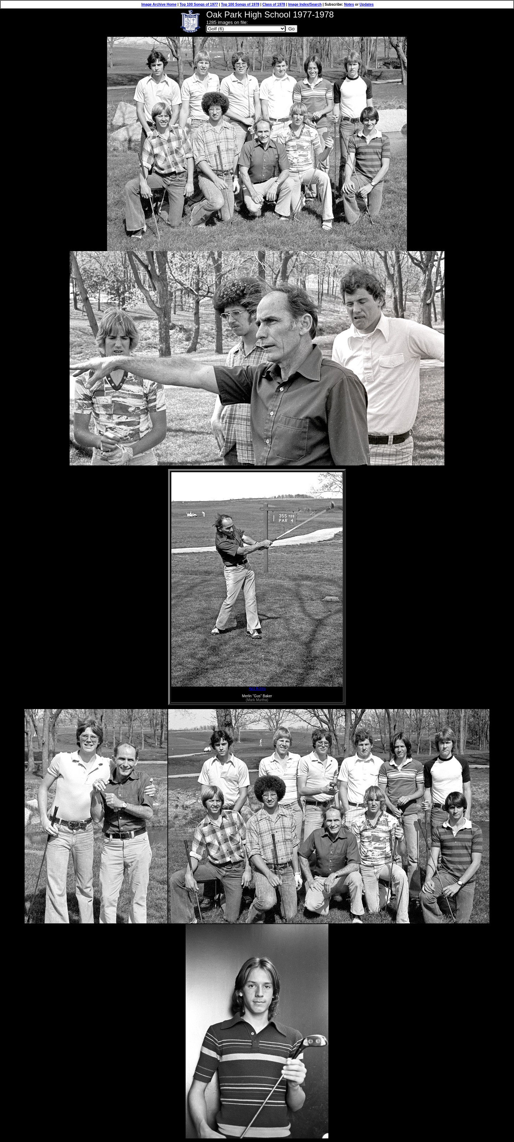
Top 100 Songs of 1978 (240, 4)
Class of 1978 (273, 4)
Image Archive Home (159, 4)
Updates (366, 4)
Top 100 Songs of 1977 (199, 4)
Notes (349, 4)
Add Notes (257, 686)
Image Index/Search (305, 4)
